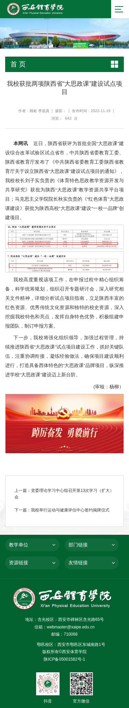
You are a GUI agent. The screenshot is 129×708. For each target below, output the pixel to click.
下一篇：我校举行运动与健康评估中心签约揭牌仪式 (61, 510)
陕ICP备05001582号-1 (64, 659)
